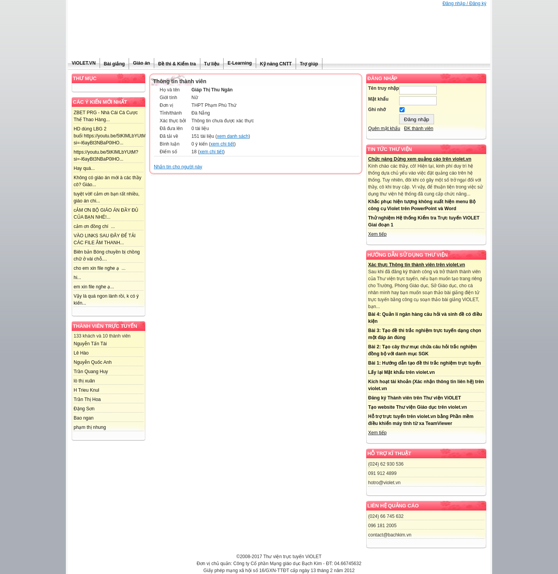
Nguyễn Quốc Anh (93, 362)
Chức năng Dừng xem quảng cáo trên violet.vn (419, 159)
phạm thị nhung (90, 427)
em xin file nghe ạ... (94, 287)
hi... (77, 277)
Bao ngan (83, 418)
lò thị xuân (84, 381)
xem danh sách (232, 136)
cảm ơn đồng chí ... (94, 226)
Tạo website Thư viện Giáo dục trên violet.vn (417, 407)
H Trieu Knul (86, 390)
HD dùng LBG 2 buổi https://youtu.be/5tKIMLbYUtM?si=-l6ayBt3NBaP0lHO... (111, 136)
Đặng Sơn (84, 408)
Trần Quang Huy (91, 371)
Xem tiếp (377, 234)
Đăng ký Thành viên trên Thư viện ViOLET (414, 398)
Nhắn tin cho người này (178, 167)
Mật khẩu (378, 99)
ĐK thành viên (418, 128)
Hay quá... (84, 168)
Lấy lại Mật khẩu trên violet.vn (401, 372)
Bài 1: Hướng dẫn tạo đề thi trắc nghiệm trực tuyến (424, 363)
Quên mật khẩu (384, 128)
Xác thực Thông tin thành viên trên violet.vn (416, 264)
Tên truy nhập (383, 88)
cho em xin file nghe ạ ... (100, 268)
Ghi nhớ (377, 109)
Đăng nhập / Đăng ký (464, 3)
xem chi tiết (222, 144)
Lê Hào (81, 353)
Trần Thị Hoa (87, 399)
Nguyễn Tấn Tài (90, 343)
